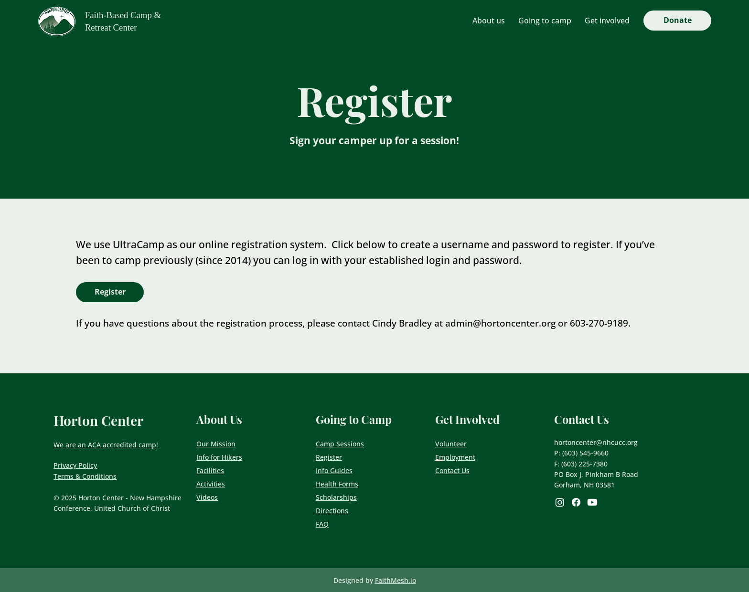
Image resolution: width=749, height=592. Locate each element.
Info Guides (334, 470)
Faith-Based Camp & (123, 15)
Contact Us (452, 470)
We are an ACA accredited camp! (106, 444)
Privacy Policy (75, 465)
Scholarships (336, 497)
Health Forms (337, 483)
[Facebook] (576, 502)
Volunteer (451, 443)
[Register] (110, 292)
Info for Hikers (219, 457)
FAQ (322, 524)
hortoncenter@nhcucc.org (596, 442)
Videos (207, 497)
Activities (210, 483)
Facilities (210, 470)
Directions (332, 510)
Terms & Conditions (85, 476)
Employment (455, 457)
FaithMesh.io (395, 580)
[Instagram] (560, 502)
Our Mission (215, 443)
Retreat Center (111, 27)
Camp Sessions (340, 443)
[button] (489, 21)
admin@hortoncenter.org (500, 323)
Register (329, 457)
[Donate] (677, 21)
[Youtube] (592, 502)
